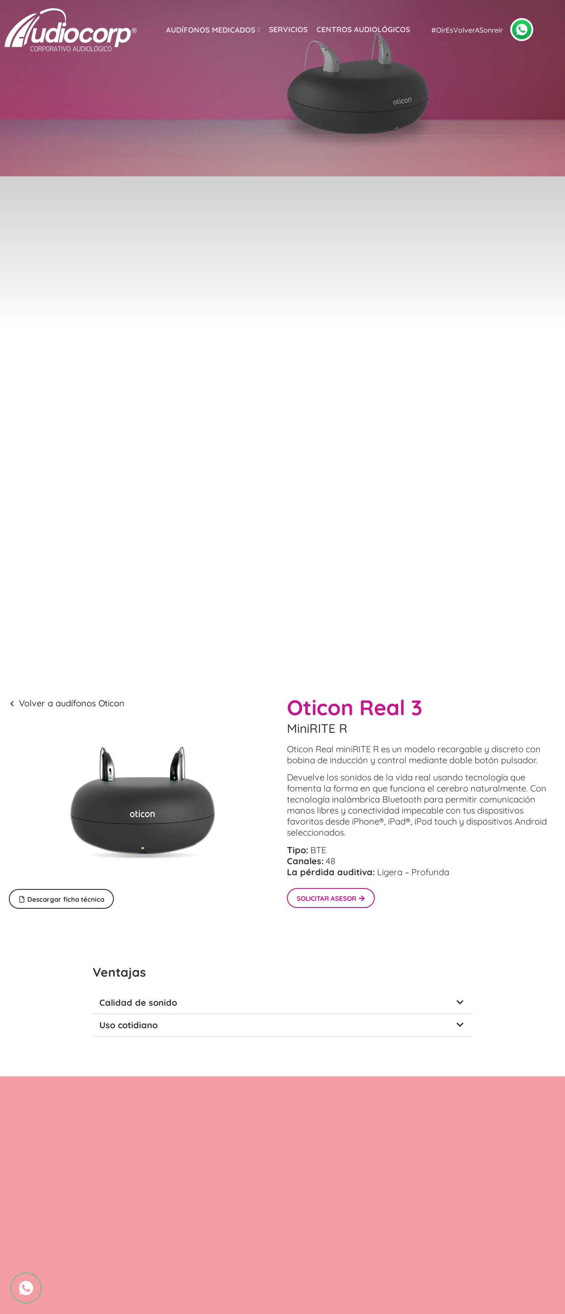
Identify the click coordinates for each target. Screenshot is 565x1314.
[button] (282, 1003)
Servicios (288, 29)
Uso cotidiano (128, 1024)
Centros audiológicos (363, 29)
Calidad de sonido (138, 1002)
